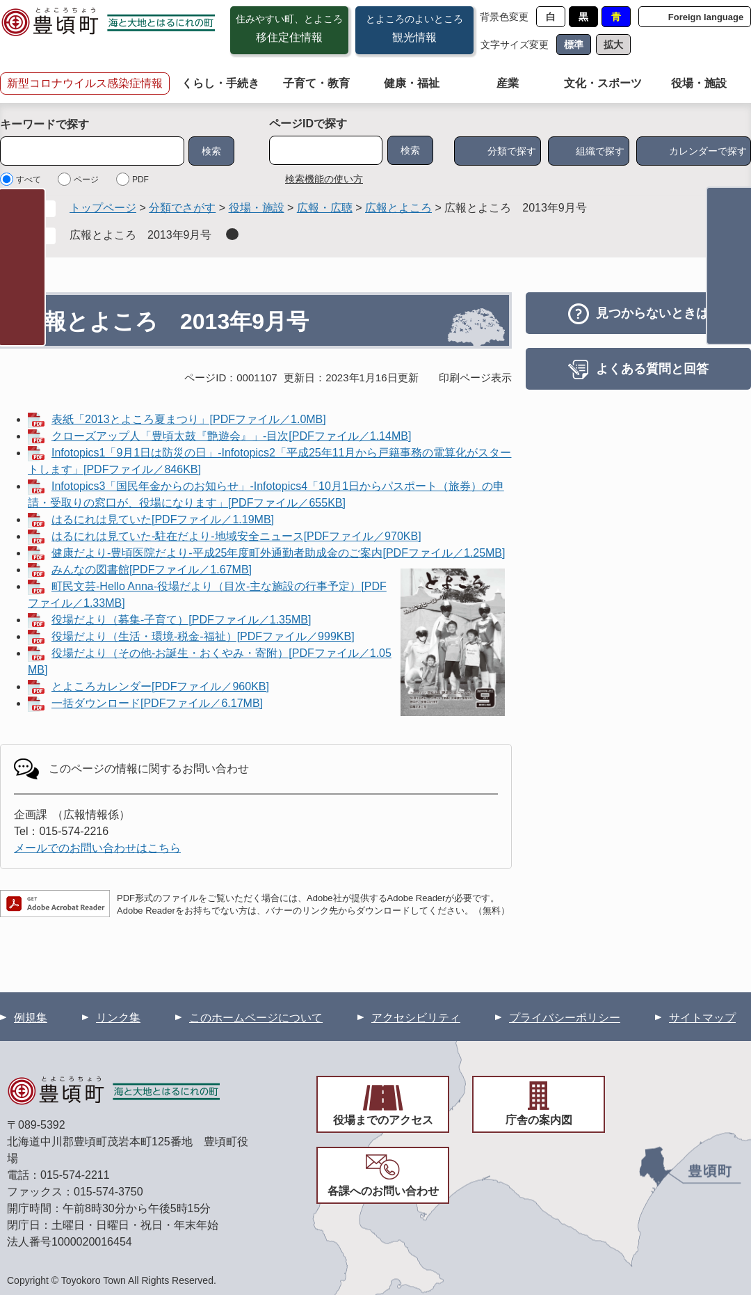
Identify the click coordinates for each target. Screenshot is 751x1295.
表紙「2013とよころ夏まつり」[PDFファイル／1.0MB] (188, 419)
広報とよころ (398, 208)
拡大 (613, 44)
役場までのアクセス (383, 1120)
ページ (86, 179)
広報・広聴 (325, 208)
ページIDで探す (308, 123)
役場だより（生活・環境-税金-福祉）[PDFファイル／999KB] (203, 636)
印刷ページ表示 (475, 377)
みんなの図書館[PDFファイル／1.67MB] (151, 569)
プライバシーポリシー (564, 1018)
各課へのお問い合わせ (383, 1191)
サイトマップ (702, 1018)
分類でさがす (182, 208)
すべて (28, 179)
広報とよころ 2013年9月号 (141, 235)
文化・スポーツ (603, 83)
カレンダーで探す (708, 151)
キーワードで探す (44, 124)
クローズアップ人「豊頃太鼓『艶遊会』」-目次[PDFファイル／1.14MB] (231, 436)
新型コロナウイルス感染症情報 (85, 83)
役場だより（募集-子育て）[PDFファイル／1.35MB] (181, 620)
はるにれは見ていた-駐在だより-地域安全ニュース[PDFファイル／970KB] (236, 536)
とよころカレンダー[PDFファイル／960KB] (160, 686)
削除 (232, 234)
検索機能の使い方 (324, 178)
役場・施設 (699, 83)
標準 (573, 44)
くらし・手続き (220, 83)
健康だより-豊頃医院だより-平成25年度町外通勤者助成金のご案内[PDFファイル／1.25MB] (278, 553)
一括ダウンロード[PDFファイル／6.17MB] (157, 703)
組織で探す (600, 151)
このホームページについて (256, 1018)
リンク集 (118, 1018)
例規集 (30, 1018)
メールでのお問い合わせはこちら (97, 848)
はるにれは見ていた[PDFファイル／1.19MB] (162, 519)
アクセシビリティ (415, 1018)
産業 (507, 83)
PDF (140, 179)
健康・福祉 (411, 83)
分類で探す (511, 151)
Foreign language (705, 17)
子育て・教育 (316, 83)
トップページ (103, 208)
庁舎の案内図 (539, 1120)
